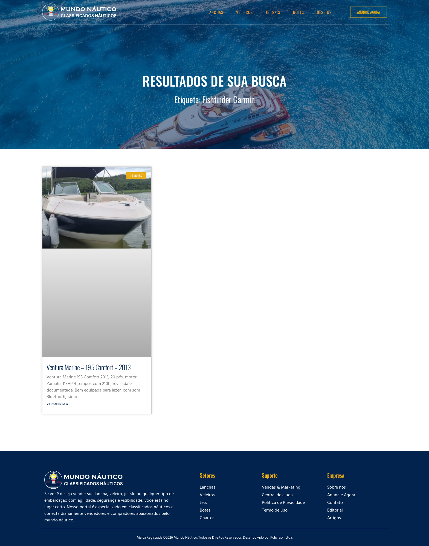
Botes (298, 12)
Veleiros (244, 12)
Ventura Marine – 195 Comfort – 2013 (89, 367)
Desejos (324, 12)
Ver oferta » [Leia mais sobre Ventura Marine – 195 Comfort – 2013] (57, 404)
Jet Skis (273, 12)
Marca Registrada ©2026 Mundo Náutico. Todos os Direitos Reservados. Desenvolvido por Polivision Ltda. (214, 538)
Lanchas (215, 12)
